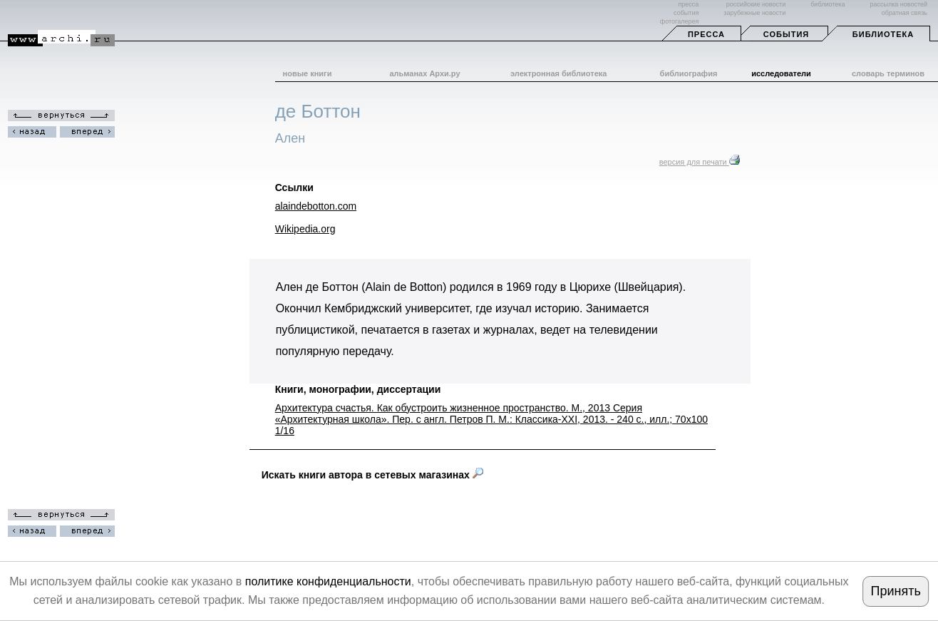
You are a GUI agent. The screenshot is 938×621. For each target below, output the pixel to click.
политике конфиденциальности (328, 581)
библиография (689, 73)
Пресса (706, 34)
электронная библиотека (558, 73)
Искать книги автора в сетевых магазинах (372, 475)
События (786, 34)
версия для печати (699, 162)
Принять (896, 591)
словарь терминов (888, 73)
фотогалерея (679, 21)
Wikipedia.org (305, 229)
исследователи (781, 73)
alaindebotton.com (315, 206)
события (686, 12)
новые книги (307, 73)
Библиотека (883, 34)
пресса (688, 4)
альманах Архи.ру (424, 73)
